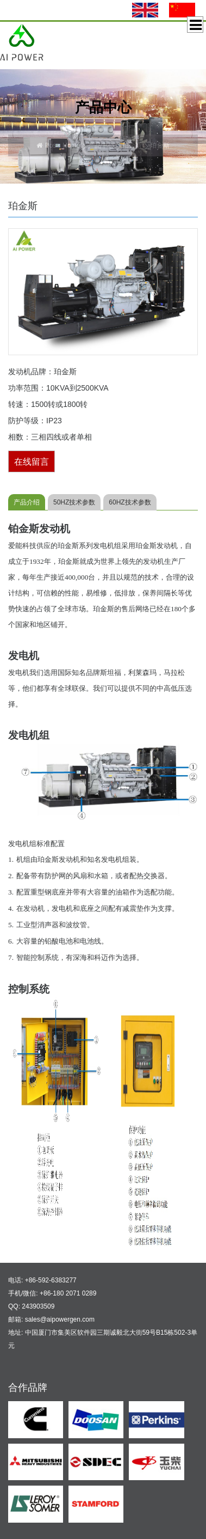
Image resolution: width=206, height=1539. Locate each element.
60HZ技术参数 (130, 502)
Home (71, 145)
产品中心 (101, 145)
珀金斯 (132, 145)
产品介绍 (27, 502)
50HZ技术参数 (74, 502)
